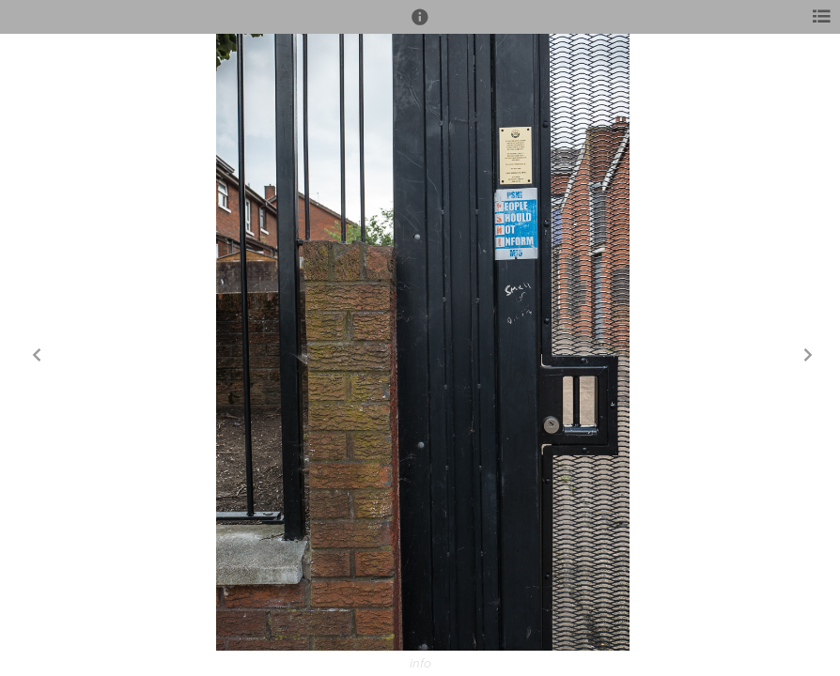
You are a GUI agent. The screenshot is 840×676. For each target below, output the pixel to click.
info (420, 663)
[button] (420, 25)
